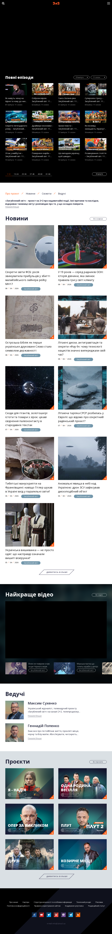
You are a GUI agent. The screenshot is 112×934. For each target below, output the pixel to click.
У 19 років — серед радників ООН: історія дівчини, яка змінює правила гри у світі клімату (81, 276)
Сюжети (46, 193)
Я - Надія (17, 790)
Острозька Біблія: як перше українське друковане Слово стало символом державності (28, 346)
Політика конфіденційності (18, 906)
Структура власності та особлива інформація (53, 902)
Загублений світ (31, 289)
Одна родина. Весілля (76, 787)
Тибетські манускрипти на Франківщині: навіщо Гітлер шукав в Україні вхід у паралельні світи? (28, 487)
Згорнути (99, 174)
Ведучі (62, 193)
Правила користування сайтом (47, 906)
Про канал (13, 902)
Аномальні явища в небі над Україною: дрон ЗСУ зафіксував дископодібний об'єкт (79, 487)
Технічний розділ (83, 902)
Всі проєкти (98, 762)
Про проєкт (12, 193)
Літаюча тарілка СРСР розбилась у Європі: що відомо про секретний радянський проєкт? (81, 417)
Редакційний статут (96, 906)
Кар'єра (26, 902)
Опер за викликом (28, 825)
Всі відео (99, 595)
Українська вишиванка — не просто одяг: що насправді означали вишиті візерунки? (29, 554)
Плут (66, 825)
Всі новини (98, 219)
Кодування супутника (74, 906)
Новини (30, 193)
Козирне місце (76, 861)
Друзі (14, 861)
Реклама (99, 902)
